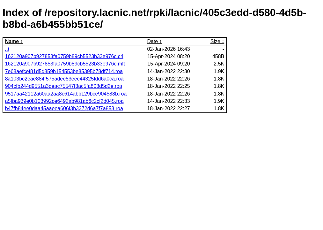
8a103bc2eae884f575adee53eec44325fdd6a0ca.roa (64, 78)
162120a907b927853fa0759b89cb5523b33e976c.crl (64, 56)
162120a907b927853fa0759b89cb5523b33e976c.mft (65, 63)
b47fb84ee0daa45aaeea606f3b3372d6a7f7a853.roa (64, 108)
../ (7, 49)
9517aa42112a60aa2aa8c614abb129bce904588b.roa (66, 93)
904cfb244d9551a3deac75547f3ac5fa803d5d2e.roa (63, 86)
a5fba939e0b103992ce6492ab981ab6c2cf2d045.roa (64, 101)
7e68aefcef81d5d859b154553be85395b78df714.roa (64, 71)
